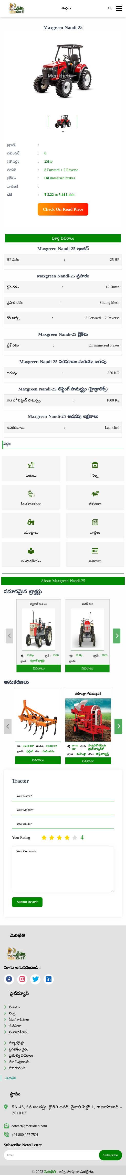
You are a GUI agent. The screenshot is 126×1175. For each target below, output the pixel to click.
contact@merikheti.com (25, 1126)
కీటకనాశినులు (19, 1019)
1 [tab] (63, 131)
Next (101, 636)
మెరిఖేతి (10, 1078)
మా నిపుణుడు (19, 1062)
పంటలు (14, 1007)
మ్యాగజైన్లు (16, 1043)
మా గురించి (17, 1068)
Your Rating (21, 837)
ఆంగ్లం (66, 8)
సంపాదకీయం (18, 1032)
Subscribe (110, 1155)
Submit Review (27, 902)
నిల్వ (12, 1013)
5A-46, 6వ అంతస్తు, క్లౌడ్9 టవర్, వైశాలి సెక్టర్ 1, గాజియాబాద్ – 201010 (67, 1110)
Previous (25, 636)
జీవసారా (15, 1026)
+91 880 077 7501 (21, 1135)
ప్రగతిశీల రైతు (18, 1049)
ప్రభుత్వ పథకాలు (21, 1055)
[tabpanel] (63, 121)
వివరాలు (45, 659)
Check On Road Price (63, 209)
